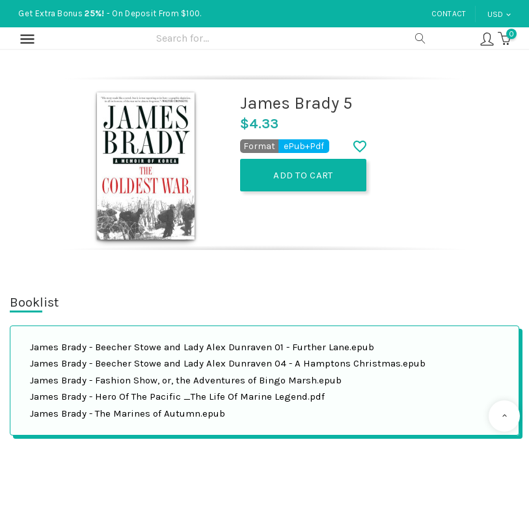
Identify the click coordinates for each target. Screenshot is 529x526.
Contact (449, 13)
